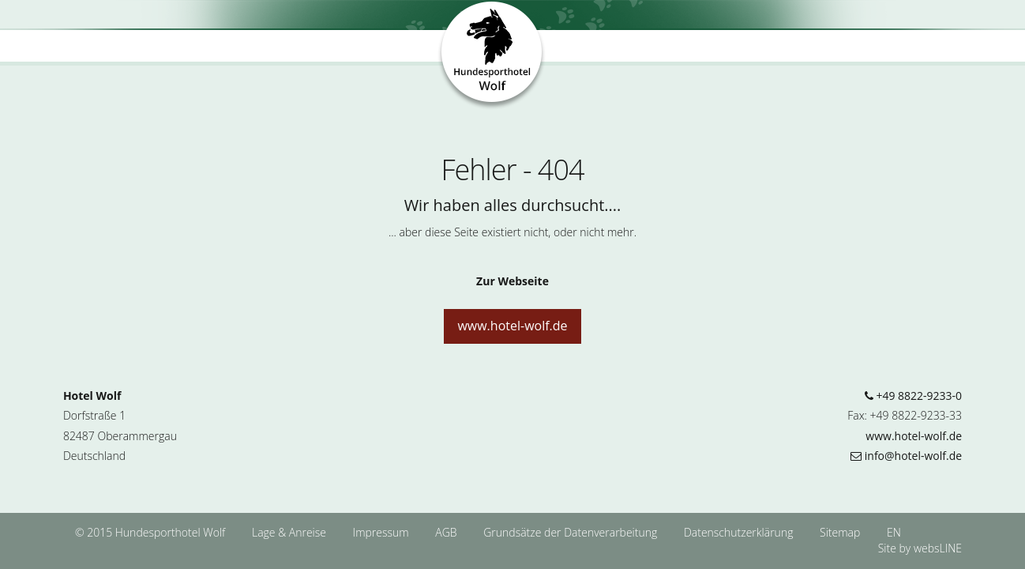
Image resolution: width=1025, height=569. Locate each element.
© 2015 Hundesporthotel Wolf (150, 532)
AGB (447, 532)
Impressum (382, 532)
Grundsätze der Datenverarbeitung (571, 532)
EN (894, 532)
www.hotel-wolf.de (512, 325)
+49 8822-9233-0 (913, 395)
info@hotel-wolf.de (906, 455)
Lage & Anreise (290, 532)
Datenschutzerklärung (740, 532)
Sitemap (840, 532)
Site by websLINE (920, 548)
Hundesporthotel (492, 56)
